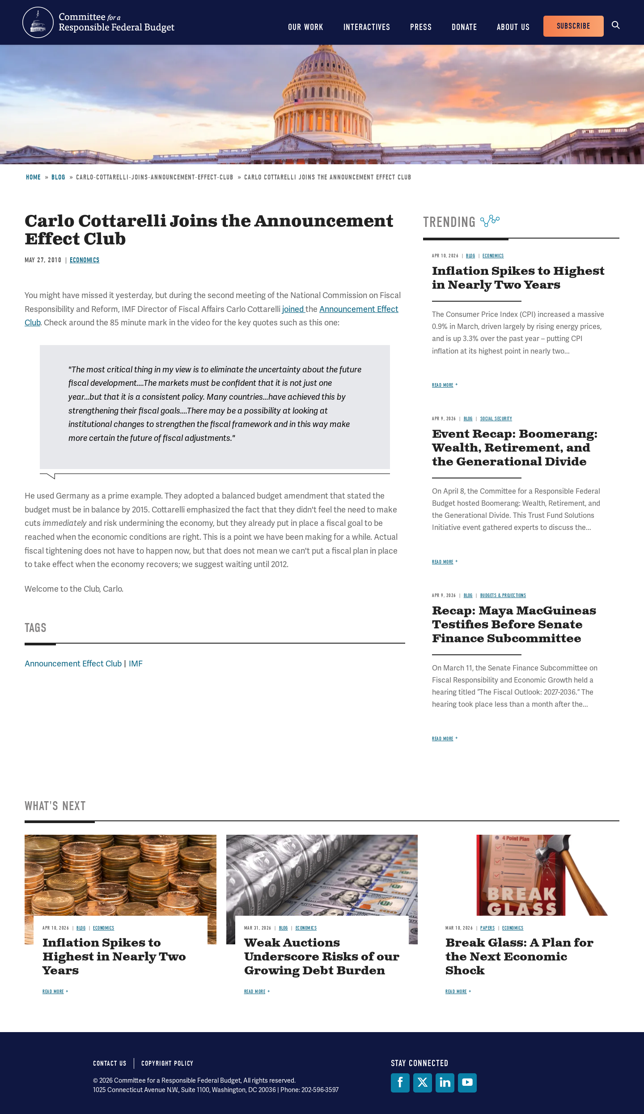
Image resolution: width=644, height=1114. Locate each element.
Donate (464, 27)
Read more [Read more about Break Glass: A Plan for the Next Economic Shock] (456, 991)
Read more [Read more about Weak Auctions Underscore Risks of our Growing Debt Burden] (255, 991)
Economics (85, 260)
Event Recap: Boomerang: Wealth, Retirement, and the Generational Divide (515, 448)
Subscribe (573, 26)
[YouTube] (467, 1083)
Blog (58, 177)
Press (421, 27)
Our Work (306, 27)
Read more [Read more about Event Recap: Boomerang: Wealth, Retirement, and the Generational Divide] (442, 562)
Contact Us (110, 1063)
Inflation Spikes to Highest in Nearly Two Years (518, 278)
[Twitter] (422, 1083)
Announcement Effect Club (73, 664)
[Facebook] (400, 1083)
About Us (513, 27)
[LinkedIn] (445, 1083)
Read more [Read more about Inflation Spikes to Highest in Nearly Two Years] (442, 385)
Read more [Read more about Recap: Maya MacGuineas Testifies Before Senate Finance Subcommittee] (442, 739)
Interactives (366, 27)
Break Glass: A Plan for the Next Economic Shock (519, 957)
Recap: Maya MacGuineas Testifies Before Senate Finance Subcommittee (514, 625)
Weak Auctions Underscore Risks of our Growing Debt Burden (321, 957)
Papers (487, 928)
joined (293, 309)
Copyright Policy (167, 1063)
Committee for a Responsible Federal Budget (98, 22)
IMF (136, 664)
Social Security (496, 419)
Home (33, 177)
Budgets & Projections (503, 595)
